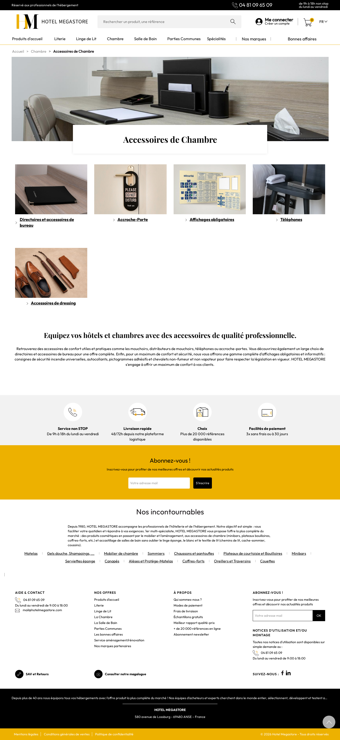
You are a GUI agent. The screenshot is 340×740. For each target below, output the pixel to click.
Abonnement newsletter (191, 634)
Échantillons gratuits (188, 617)
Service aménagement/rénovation (119, 640)
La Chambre (103, 617)
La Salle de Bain (105, 623)
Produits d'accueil (106, 599)
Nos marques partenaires (112, 646)
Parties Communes (108, 628)
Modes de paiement (188, 605)
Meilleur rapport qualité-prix (194, 623)
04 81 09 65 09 (255, 5)
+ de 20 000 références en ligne (197, 628)
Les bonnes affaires (108, 634)
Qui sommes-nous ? (188, 599)
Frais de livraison (186, 611)
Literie (99, 605)
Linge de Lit (102, 611)
